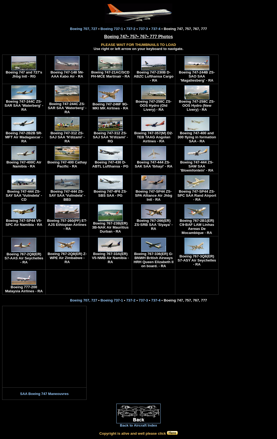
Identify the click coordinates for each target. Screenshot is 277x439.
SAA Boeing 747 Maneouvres (44, 394)
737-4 (155, 29)
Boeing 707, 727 (83, 29)
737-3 (143, 29)
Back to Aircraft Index (138, 425)
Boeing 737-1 (112, 29)
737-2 (131, 29)
